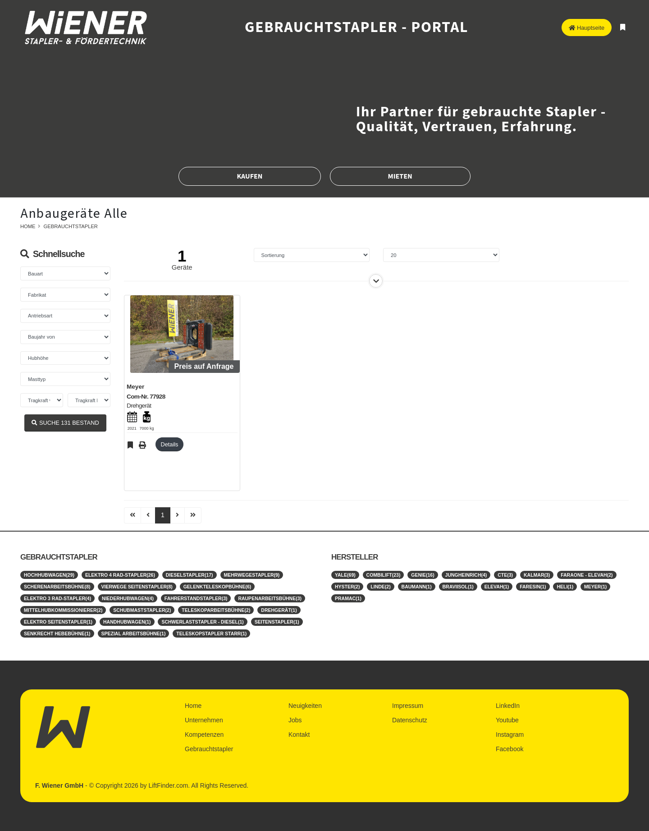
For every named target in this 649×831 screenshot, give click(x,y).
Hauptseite (586, 27)
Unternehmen (204, 720)
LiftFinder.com (168, 785)
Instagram (510, 734)
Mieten (400, 176)
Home (28, 226)
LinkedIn (508, 705)
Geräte (182, 267)
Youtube (507, 720)
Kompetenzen (204, 734)
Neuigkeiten (305, 705)
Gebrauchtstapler (71, 226)
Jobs (295, 720)
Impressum (407, 705)
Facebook (509, 749)
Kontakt (299, 734)
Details (169, 444)
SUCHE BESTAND (65, 422)
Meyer (135, 386)
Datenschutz (409, 720)
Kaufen (249, 176)
